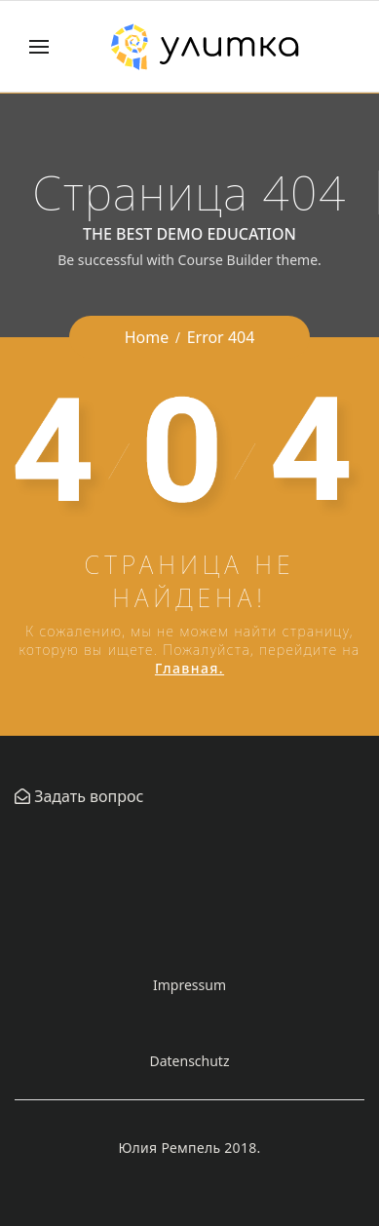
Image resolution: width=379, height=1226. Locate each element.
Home (147, 337)
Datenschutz (189, 1061)
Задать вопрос (86, 796)
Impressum (189, 985)
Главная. (189, 668)
